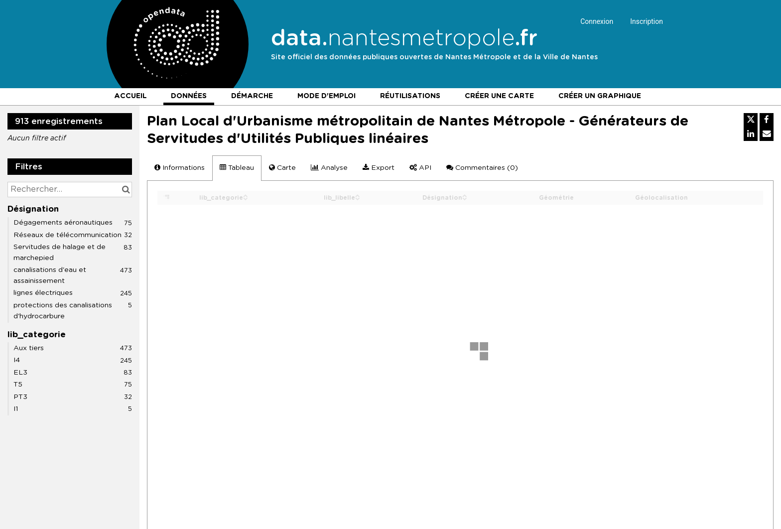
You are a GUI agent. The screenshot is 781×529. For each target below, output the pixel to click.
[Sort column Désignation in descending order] (464, 198)
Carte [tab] (282, 167)
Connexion (596, 21)
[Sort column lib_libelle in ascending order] (357, 195)
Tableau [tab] (237, 167)
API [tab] (420, 167)
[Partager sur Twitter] (751, 120)
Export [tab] (378, 167)
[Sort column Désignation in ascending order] (464, 195)
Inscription (646, 21)
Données (189, 96)
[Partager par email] (767, 134)
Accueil (130, 96)
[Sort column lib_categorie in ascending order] (245, 195)
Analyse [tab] (329, 167)
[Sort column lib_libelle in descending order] (357, 198)
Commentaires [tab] (482, 167)
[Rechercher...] (69, 189)
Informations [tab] (179, 167)
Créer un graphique (599, 96)
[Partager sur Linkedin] (751, 134)
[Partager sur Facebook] (767, 120)
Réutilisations (410, 96)
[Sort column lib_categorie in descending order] (245, 198)
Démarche (252, 96)
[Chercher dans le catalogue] (126, 189)
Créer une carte (499, 96)
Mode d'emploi (326, 96)
